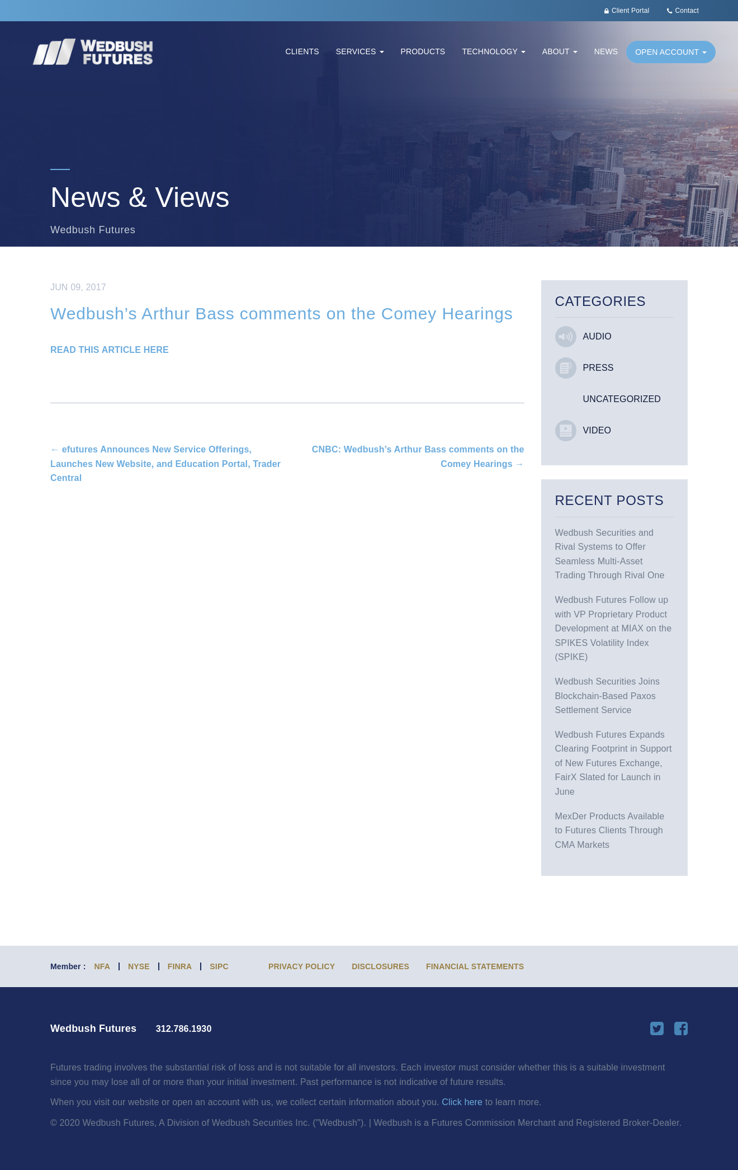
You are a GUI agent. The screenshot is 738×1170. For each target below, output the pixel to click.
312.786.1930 (184, 1029)
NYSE (139, 966)
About (560, 51)
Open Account (671, 52)
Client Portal (630, 11)
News (606, 51)
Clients (302, 51)
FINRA (180, 966)
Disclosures (380, 966)
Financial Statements (475, 966)
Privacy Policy (301, 966)
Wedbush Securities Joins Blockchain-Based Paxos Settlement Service (607, 696)
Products (423, 51)
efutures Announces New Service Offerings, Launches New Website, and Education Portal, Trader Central (165, 464)
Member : (68, 966)
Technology (493, 51)
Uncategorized (622, 399)
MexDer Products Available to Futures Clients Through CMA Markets (610, 831)
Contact (687, 11)
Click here (462, 1102)
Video (597, 430)
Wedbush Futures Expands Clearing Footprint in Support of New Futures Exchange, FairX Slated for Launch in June (613, 763)
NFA (102, 966)
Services (360, 51)
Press (598, 367)
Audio (597, 336)
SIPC (219, 966)
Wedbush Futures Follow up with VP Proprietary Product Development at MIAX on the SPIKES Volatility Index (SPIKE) (613, 628)
